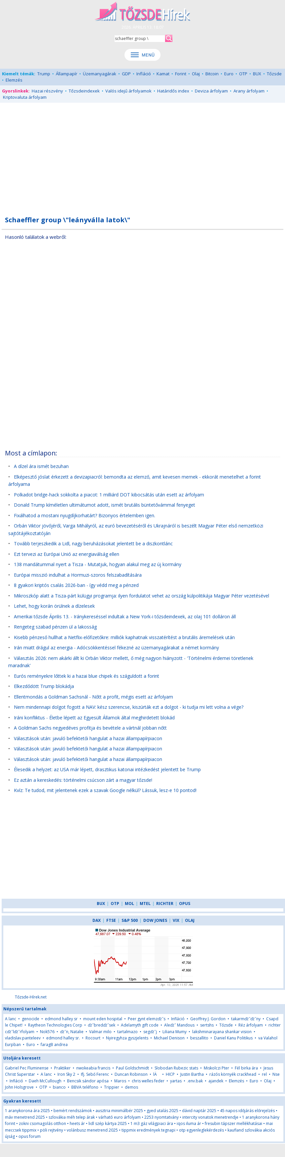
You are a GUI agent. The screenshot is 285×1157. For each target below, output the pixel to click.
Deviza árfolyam (211, 91)
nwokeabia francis (93, 1068)
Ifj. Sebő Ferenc (95, 1074)
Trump (43, 74)
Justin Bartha (192, 1074)
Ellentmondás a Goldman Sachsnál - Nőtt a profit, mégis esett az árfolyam (93, 697)
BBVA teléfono (84, 1087)
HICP (170, 1074)
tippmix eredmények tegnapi (148, 1130)
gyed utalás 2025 (162, 1110)
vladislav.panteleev (23, 1038)
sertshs (207, 1025)
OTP (243, 74)
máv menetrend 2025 (25, 1117)
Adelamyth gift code (140, 1025)
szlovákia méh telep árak (72, 1117)
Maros (120, 1081)
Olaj (196, 74)
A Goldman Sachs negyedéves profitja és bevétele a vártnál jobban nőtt (90, 728)
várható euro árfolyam (119, 1117)
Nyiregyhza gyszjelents (127, 1038)
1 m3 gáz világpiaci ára (151, 1123)
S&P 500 (130, 920)
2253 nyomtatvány (161, 1117)
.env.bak (195, 1081)
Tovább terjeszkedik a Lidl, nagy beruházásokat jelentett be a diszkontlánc (93, 543)
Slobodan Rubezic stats (176, 1068)
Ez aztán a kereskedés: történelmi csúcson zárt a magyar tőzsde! (83, 780)
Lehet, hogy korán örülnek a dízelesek (54, 606)
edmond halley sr (61, 1019)
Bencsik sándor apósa (88, 1081)
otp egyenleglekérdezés (201, 1130)
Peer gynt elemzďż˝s (146, 1019)
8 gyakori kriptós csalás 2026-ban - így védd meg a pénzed (76, 585)
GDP (126, 74)
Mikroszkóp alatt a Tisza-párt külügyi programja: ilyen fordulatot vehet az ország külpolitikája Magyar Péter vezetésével (141, 596)
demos (131, 1087)
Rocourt (93, 1038)
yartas (176, 1081)
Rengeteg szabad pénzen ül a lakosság (56, 627)
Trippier (111, 1087)
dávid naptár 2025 (199, 1110)
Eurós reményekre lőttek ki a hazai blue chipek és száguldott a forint (86, 676)
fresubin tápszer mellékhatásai (233, 1123)
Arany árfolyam (249, 91)
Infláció (143, 74)
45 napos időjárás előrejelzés (247, 1110)
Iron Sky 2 (66, 1074)
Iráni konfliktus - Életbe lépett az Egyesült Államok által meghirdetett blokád (94, 717)
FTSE (111, 920)
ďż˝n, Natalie (72, 1031)
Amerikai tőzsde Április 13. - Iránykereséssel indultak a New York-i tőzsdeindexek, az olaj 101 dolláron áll (125, 616)
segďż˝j (150, 1031)
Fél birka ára (246, 1068)
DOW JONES (155, 920)
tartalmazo (127, 1031)
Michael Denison (169, 1038)
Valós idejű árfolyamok (128, 91)
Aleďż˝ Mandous (179, 1025)
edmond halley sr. (63, 1038)
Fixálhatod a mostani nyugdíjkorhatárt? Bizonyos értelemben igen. (84, 515)
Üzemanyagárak (99, 74)
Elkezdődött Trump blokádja (44, 686)
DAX (96, 920)
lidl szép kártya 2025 (108, 1123)
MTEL (145, 903)
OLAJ (190, 920)
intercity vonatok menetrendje (210, 1117)
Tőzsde (274, 74)
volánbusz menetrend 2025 (92, 1130)
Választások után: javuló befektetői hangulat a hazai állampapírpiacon (88, 738)
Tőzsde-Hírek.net (31, 997)
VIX (176, 920)
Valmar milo (100, 1031)
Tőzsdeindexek (84, 91)
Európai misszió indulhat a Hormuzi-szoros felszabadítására (78, 575)
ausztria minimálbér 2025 (119, 1110)
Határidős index (173, 91)
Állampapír (66, 74)
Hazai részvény (47, 91)
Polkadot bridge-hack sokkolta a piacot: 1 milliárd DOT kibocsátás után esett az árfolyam (109, 494)
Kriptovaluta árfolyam (25, 97)
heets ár (77, 1123)
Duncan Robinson (131, 1074)
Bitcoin (212, 74)
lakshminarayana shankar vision (222, 1031)
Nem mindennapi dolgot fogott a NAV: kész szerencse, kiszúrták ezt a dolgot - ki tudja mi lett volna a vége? (128, 707)
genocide (30, 1019)
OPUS (184, 903)
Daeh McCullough (45, 1081)
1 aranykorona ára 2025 (27, 1110)
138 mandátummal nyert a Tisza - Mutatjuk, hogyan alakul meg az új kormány (97, 564)
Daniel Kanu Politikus (233, 1038)
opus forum (29, 1136)
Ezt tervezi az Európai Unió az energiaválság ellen (66, 554)
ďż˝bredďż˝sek (101, 1025)
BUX (257, 74)
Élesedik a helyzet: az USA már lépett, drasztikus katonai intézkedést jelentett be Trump (107, 769)
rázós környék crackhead (232, 1074)
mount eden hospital (102, 1019)
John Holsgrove (19, 1087)
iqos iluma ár (189, 1123)
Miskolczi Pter (216, 1068)
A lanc (10, 1019)
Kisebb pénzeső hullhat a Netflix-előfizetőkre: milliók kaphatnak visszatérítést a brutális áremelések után (124, 637)
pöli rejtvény (51, 1130)
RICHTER (164, 903)
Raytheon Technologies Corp (55, 1025)
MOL (129, 903)
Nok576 (47, 1031)
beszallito (199, 1038)
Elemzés (14, 80)
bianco (59, 1087)
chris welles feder (148, 1081)
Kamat (163, 74)
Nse (276, 1074)
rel (264, 1074)
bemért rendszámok (72, 1110)
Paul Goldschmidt (132, 1068)
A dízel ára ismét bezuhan (41, 466)
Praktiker (62, 1068)
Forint (180, 74)
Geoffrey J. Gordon (208, 1019)
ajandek (215, 1081)
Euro (228, 74)
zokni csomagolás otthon (42, 1123)
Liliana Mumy (174, 1031)
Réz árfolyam (250, 1025)
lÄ (156, 1074)
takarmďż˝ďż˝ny (246, 1019)
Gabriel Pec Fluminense (27, 1068)
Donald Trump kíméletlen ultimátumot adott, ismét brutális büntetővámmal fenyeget (104, 505)
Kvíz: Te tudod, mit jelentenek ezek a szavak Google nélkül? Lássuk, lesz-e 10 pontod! (105, 790)
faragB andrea (54, 1044)
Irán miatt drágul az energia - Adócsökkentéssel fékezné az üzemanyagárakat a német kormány (116, 647)
